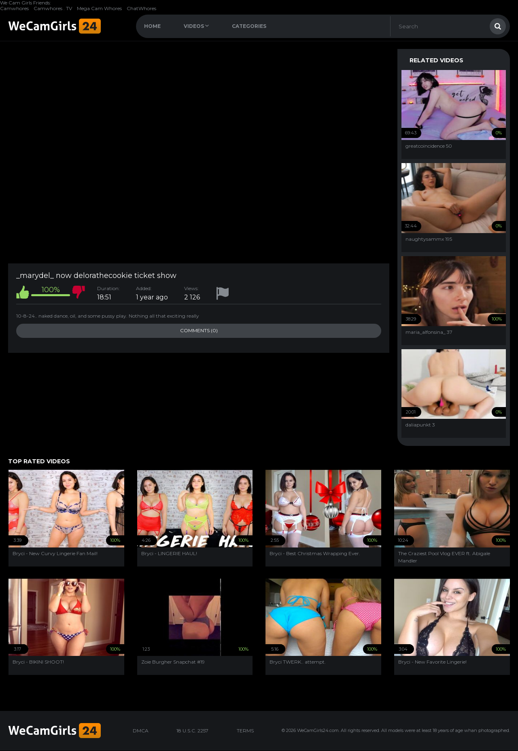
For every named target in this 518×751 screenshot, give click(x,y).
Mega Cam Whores (99, 8)
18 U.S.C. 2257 (192, 731)
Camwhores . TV (53, 8)
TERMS (245, 731)
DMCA (141, 731)
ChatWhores (141, 8)
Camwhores (14, 8)
